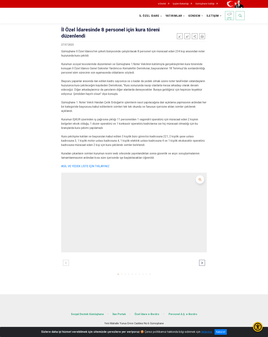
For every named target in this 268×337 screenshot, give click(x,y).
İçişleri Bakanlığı (181, 4)
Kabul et (220, 331)
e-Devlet (162, 4)
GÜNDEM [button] (194, 15)
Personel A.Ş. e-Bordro (183, 314)
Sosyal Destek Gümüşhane (87, 314)
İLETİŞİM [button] (213, 15)
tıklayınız (206, 331)
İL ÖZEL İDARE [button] (149, 15)
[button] (195, 36)
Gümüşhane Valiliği (204, 4)
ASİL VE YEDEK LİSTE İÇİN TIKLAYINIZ (85, 166)
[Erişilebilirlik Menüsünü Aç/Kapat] (258, 327)
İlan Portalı (119, 314)
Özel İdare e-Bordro (147, 314)
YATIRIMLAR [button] (174, 15)
